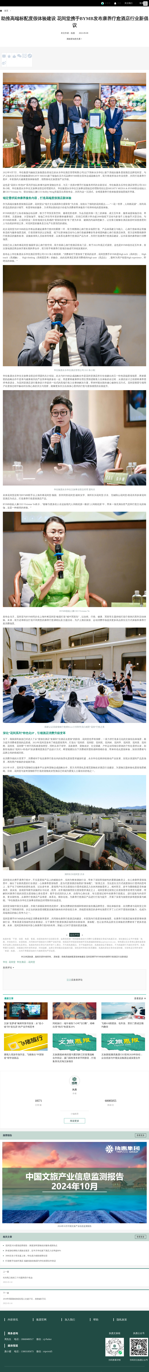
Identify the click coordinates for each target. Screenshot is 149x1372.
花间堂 (12, 962)
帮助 (95, 1319)
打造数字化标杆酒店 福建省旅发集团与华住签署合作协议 (30, 1261)
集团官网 (41, 1319)
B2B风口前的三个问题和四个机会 (18, 1278)
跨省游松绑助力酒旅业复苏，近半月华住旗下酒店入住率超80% (33, 1251)
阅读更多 (74, 1121)
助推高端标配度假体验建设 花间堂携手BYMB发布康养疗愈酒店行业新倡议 (95, 957)
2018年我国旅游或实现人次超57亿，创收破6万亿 (24, 1299)
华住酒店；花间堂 (26, 962)
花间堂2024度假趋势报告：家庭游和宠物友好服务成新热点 (31, 1245)
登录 (69, 980)
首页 (6, 11)
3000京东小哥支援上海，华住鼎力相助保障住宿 (26, 1256)
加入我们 (70, 1319)
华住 (5, 962)
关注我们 (128, 3)
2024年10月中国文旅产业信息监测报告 (75, 1226)
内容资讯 (13, 1319)
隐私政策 (122, 1319)
